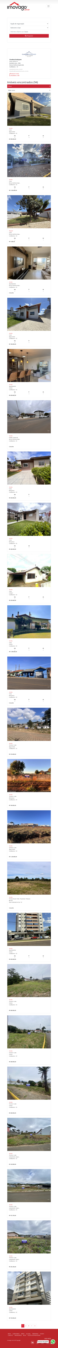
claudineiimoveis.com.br (16, 69)
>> (35, 1326)
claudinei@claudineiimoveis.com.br (18, 71)
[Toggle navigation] (48, 6)
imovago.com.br (11, 1340)
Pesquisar (29, 36)
